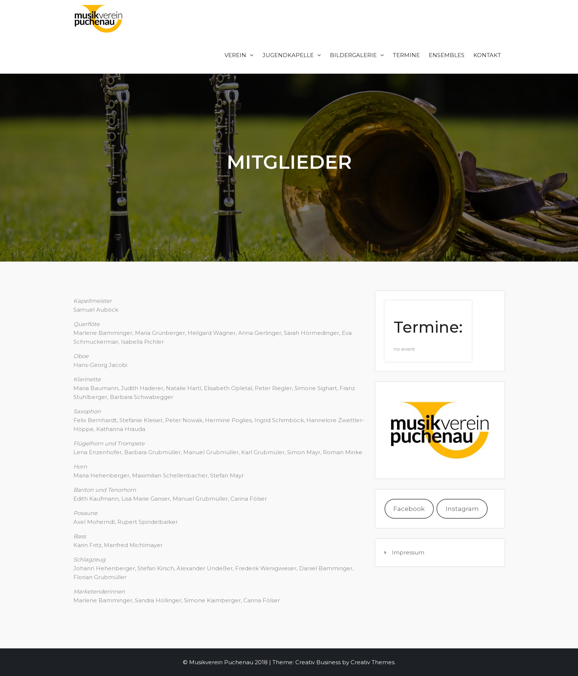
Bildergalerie (353, 55)
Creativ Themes (372, 662)
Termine (406, 55)
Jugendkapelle (288, 55)
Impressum (408, 552)
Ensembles (446, 55)
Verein (235, 55)
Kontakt (487, 55)
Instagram (462, 508)
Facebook (409, 508)
